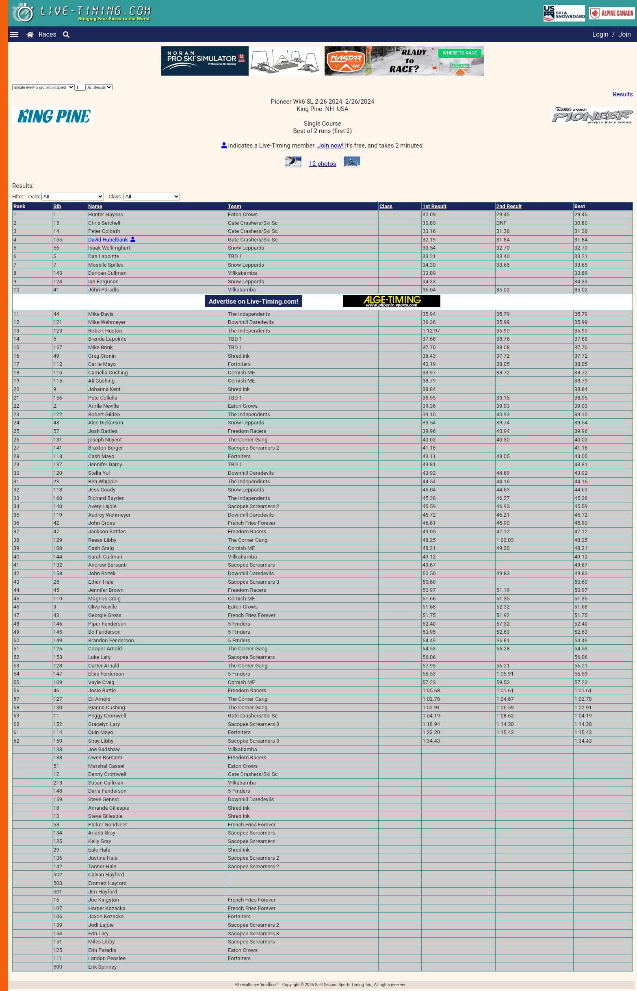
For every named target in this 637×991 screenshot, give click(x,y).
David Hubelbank (108, 240)
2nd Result (509, 206)
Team (234, 206)
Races (47, 34)
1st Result (434, 206)
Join (624, 34)
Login (600, 34)
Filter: (58, 196)
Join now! (330, 145)
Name (95, 206)
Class (385, 206)
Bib (57, 206)
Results (623, 94)
